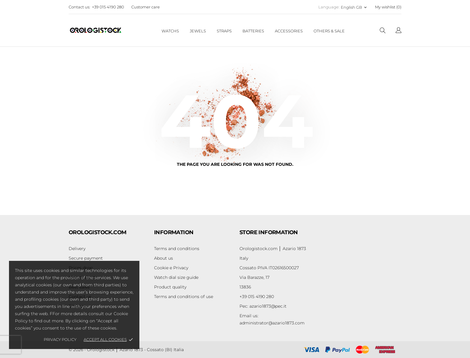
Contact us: (79, 6)
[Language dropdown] (398, 31)
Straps (224, 30)
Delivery (77, 248)
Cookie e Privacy (171, 267)
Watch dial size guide (176, 277)
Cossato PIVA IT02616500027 (269, 267)
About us (163, 258)
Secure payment (86, 258)
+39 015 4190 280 (108, 6)
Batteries (253, 30)
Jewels (198, 30)
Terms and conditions (176, 248)
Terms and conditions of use (183, 296)
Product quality (170, 287)
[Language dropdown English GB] (354, 7)
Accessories (289, 30)
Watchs (170, 30)
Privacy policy (60, 339)
